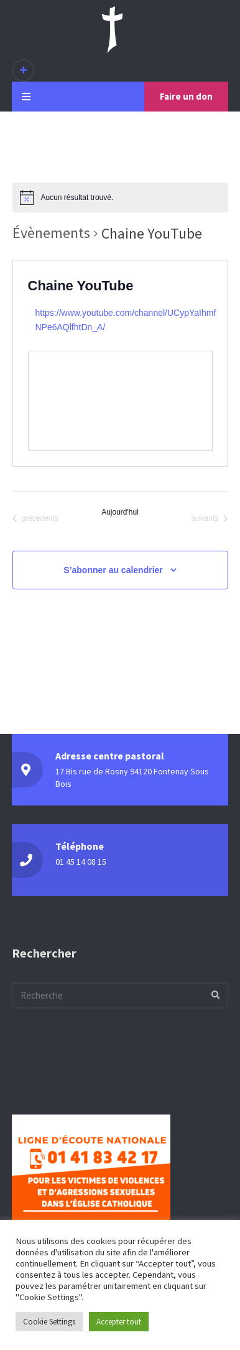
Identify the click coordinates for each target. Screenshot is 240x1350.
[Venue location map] (120, 400)
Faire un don (186, 96)
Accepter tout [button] (118, 1321)
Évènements (51, 232)
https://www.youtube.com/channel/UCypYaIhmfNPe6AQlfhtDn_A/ (125, 320)
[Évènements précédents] (35, 519)
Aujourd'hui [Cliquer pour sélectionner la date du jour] (120, 512)
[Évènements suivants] (209, 519)
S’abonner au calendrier (113, 570)
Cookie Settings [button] (49, 1321)
